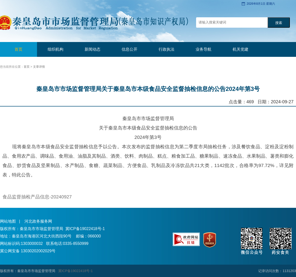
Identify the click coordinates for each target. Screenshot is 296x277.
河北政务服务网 (38, 221)
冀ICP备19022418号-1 (85, 229)
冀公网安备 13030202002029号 (28, 251)
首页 (18, 49)
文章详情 (39, 66)
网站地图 (8, 221)
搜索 (278, 23)
